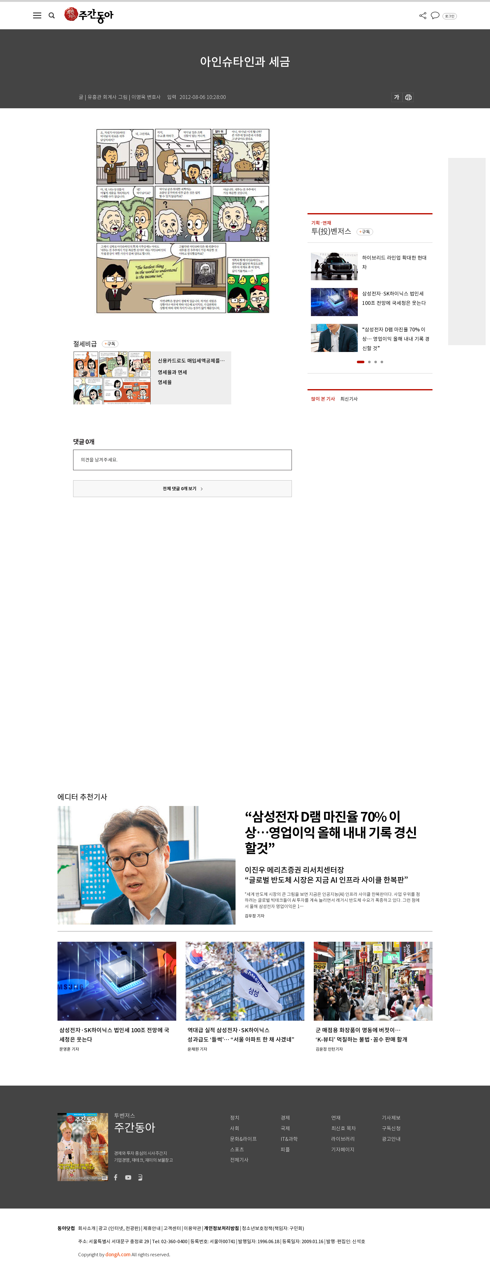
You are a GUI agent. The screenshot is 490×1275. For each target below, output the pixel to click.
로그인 (449, 16)
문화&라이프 (243, 1139)
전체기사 (239, 1160)
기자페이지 (343, 1150)
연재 (336, 1118)
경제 (285, 1118)
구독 (111, 344)
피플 (285, 1150)
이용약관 (192, 1228)
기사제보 (391, 1118)
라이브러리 (343, 1139)
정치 (234, 1118)
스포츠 (237, 1150)
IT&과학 (289, 1139)
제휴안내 (152, 1228)
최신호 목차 (343, 1128)
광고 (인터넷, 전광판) (119, 1228)
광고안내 (391, 1139)
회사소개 (87, 1228)
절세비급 (85, 344)
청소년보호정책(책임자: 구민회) (273, 1228)
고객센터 (172, 1228)
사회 (234, 1128)
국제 (285, 1128)
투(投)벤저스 (331, 231)
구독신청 (391, 1128)
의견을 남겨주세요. (99, 460)
